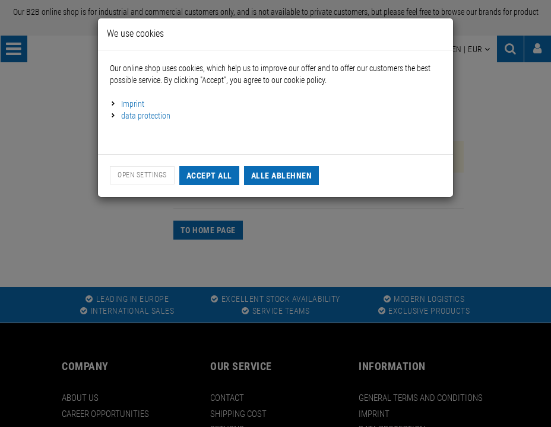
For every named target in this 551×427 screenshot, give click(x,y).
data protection (145, 115)
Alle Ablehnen (281, 175)
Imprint (132, 104)
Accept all (209, 175)
